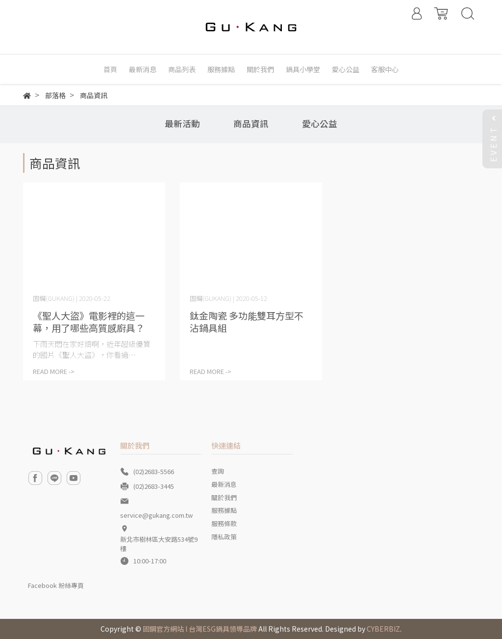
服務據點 (224, 510)
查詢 (217, 471)
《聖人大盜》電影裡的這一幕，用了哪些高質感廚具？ (89, 321)
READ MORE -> (54, 371)
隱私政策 (224, 536)
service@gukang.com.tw (156, 515)
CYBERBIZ (383, 629)
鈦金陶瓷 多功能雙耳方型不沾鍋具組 (246, 321)
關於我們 (224, 497)
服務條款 (224, 523)
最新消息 (224, 484)
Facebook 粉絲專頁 (56, 585)
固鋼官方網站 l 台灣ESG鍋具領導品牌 (200, 629)
